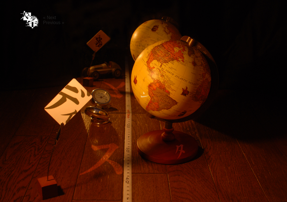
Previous (52, 22)
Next (51, 17)
